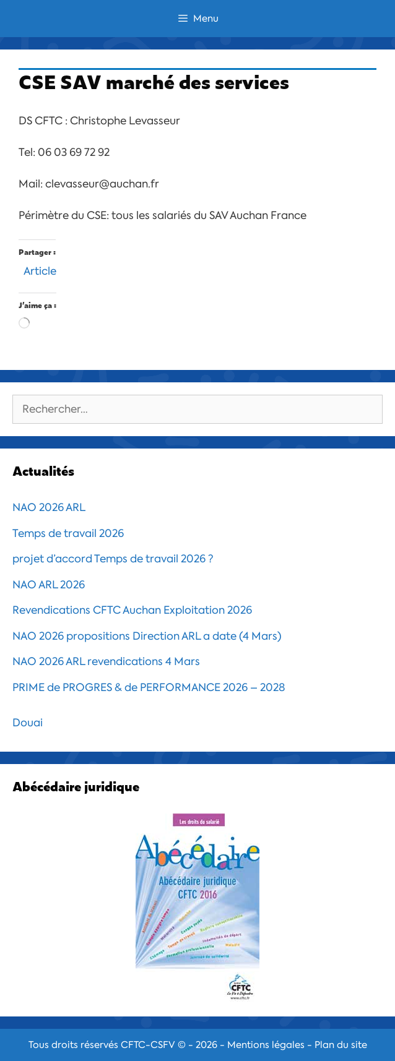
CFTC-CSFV (148, 1045)
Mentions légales (266, 1045)
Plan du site (341, 1045)
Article (40, 269)
